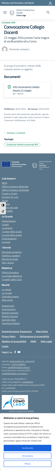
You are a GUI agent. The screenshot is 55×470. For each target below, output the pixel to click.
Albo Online (42, 331)
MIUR (4, 183)
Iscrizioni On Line (10, 197)
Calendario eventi (10, 296)
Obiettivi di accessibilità (14, 341)
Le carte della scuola (12, 235)
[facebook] (15, 352)
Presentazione (9, 221)
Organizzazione (9, 238)
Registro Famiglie (10, 313)
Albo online (7, 300)
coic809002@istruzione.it (18, 367)
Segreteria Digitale (11, 323)
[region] (27, 441)
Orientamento (9, 309)
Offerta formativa (10, 272)
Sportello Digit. (9, 320)
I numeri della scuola (12, 231)
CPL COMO (7, 211)
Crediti (5, 346)
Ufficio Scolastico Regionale (15, 186)
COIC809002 (27, 381)
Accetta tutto (27, 447)
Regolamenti (8, 306)
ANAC (33, 341)
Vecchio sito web (10, 207)
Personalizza (27, 455)
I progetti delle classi (12, 279)
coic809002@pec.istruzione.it (14, 373)
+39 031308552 (18, 364)
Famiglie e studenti (11, 255)
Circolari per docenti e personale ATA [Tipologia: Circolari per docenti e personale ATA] (22, 144)
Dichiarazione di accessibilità (34, 336)
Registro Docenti (10, 316)
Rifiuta (27, 463)
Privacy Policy (9, 336)
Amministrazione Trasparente (17, 331)
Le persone (7, 228)
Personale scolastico (12, 252)
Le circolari (7, 293)
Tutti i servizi (8, 262)
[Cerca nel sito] (48, 13)
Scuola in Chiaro (9, 193)
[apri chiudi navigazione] (5, 12)
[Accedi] (50, 2)
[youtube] (19, 352)
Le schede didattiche (12, 276)
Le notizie (6, 289)
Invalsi (5, 200)
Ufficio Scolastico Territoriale (15, 190)
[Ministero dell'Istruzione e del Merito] (18, 2)
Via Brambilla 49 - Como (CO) (22, 361)
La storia (6, 242)
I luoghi (5, 224)
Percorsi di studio (10, 259)
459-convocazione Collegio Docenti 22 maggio (26, 88)
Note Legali (46, 341)
